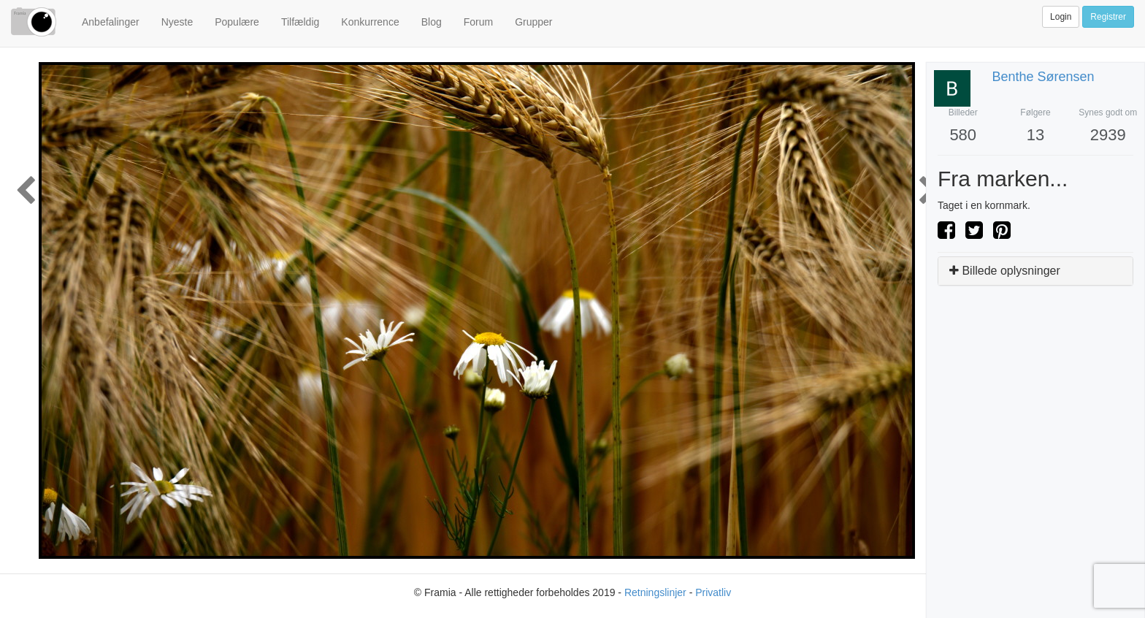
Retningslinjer (655, 592)
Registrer (1108, 17)
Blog (431, 22)
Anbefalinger (110, 22)
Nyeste (177, 22)
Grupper (533, 22)
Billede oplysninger (1004, 270)
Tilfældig (300, 22)
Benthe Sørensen (1043, 76)
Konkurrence (370, 22)
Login (1060, 17)
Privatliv (713, 592)
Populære (237, 22)
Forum (478, 22)
